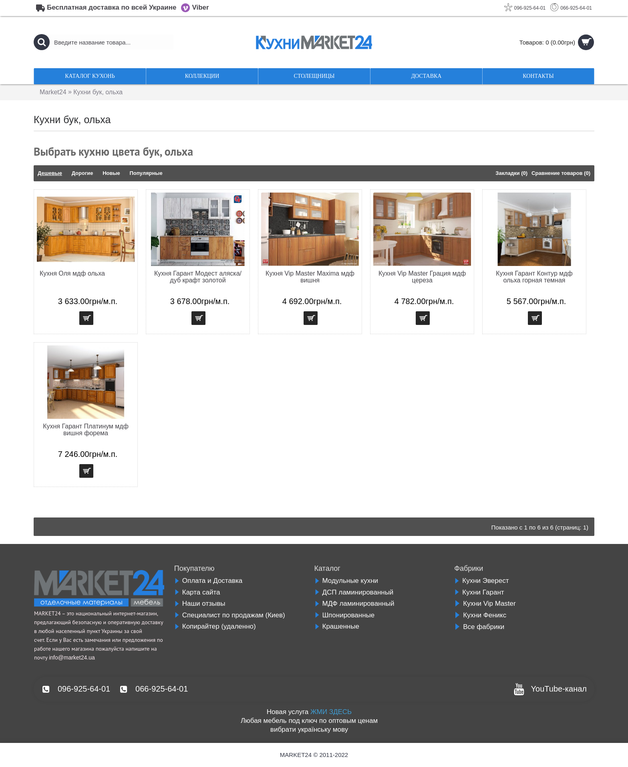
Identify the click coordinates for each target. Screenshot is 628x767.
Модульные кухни (346, 580)
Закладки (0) (511, 173)
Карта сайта (197, 592)
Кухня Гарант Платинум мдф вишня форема (86, 429)
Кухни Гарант (479, 592)
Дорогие (82, 173)
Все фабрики (479, 627)
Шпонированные (344, 615)
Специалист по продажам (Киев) (229, 615)
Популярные (145, 173)
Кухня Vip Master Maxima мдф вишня (310, 277)
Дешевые (50, 173)
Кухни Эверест (481, 580)
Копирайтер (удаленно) (215, 626)
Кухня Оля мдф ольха (72, 273)
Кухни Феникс (480, 615)
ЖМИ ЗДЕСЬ (331, 712)
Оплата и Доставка (208, 580)
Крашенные (336, 626)
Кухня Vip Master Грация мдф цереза (422, 277)
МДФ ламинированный (354, 603)
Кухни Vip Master (484, 603)
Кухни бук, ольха (98, 92)
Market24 (53, 92)
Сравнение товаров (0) (560, 173)
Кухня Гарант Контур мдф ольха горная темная (534, 277)
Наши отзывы (199, 603)
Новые (111, 173)
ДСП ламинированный (354, 592)
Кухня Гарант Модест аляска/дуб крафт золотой (198, 277)
